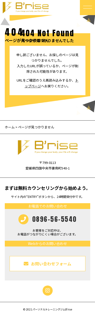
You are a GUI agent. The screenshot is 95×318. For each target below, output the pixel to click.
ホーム (10, 127)
